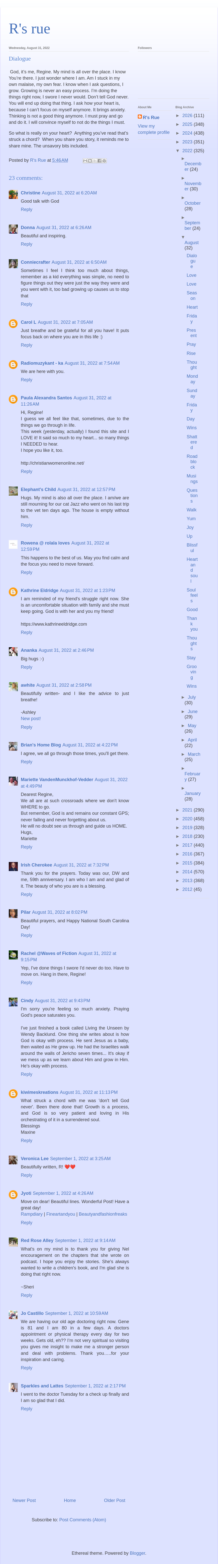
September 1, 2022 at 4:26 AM (63, 1193)
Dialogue (192, 261)
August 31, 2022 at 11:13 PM (89, 1092)
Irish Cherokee (36, 865)
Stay (191, 657)
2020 (188, 818)
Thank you (192, 624)
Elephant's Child (38, 489)
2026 (188, 115)
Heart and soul (192, 570)
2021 (188, 810)
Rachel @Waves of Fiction (49, 953)
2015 (188, 863)
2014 (188, 871)
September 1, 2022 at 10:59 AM (76, 1313)
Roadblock (192, 462)
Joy (190, 527)
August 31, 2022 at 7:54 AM (92, 363)
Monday (192, 379)
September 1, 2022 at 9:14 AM (85, 1240)
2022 (188, 150)
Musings (192, 478)
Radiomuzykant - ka (42, 363)
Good (192, 609)
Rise (191, 353)
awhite (28, 685)
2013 (188, 880)
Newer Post (24, 1500)
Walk (191, 509)
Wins (192, 427)
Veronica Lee (35, 1158)
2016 (188, 853)
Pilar (26, 912)
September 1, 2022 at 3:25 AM (80, 1158)
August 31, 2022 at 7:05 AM (65, 322)
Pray (191, 344)
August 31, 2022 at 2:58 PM (64, 685)
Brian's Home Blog (41, 744)
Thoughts (192, 643)
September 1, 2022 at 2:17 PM (95, 1385)
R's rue (29, 28)
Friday (192, 318)
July (192, 697)
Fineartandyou (60, 1214)
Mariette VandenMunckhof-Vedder (57, 779)
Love (191, 275)
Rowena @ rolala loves (45, 543)
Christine (30, 192)
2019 (188, 827)
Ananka (29, 650)
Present (192, 333)
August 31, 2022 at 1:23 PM (87, 590)
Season (192, 295)
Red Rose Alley (37, 1240)
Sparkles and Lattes (42, 1385)
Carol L (28, 322)
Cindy (27, 1000)
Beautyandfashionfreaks (103, 1214)
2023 (188, 141)
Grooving (192, 672)
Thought (192, 365)
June (192, 711)
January (193, 793)
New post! (31, 718)
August (192, 242)
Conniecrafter (35, 262)
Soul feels (192, 595)
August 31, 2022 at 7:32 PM (81, 865)
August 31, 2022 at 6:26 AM (63, 227)
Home (70, 1500)
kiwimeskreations (39, 1092)
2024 (188, 133)
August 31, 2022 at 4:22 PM (90, 744)
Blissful (192, 548)
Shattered (192, 442)
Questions (192, 496)
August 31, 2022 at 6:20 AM (69, 192)
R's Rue (151, 117)
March (194, 754)
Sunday (192, 393)
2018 (188, 836)
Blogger (137, 1553)
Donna (28, 227)
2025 (188, 124)
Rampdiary (32, 1214)
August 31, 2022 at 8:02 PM (59, 912)
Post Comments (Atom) (82, 1519)
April (192, 739)
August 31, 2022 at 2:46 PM (66, 650)
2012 (188, 889)
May (192, 725)
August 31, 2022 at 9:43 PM (62, 1000)
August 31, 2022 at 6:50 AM (79, 262)
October (193, 203)
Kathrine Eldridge (39, 590)
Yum (191, 518)
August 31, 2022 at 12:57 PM (86, 489)
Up (189, 536)
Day (191, 418)
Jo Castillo (32, 1313)
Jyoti (26, 1193)
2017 (188, 845)
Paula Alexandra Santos (46, 397)
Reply (26, 209)
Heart (192, 307)
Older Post (114, 1500)
